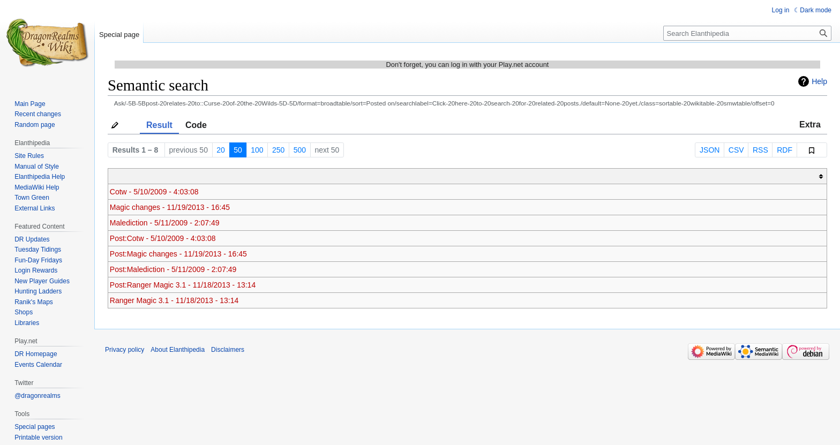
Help (819, 81)
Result (159, 125)
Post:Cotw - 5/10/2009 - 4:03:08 (163, 238)
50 (238, 150)
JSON (709, 150)
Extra (810, 124)
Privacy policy (124, 349)
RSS (760, 150)
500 (300, 150)
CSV (736, 150)
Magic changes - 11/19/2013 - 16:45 (170, 207)
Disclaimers (227, 349)
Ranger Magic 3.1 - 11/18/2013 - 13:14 (174, 300)
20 (220, 150)
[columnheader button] (467, 176)
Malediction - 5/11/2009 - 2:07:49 (165, 222)
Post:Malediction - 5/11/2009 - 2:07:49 (173, 269)
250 (278, 150)
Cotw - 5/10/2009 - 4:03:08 (154, 191)
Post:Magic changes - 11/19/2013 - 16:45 (178, 254)
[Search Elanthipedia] (747, 33)
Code (196, 125)
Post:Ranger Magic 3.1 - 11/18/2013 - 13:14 (183, 285)
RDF (784, 150)
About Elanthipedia (178, 349)
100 (257, 150)
